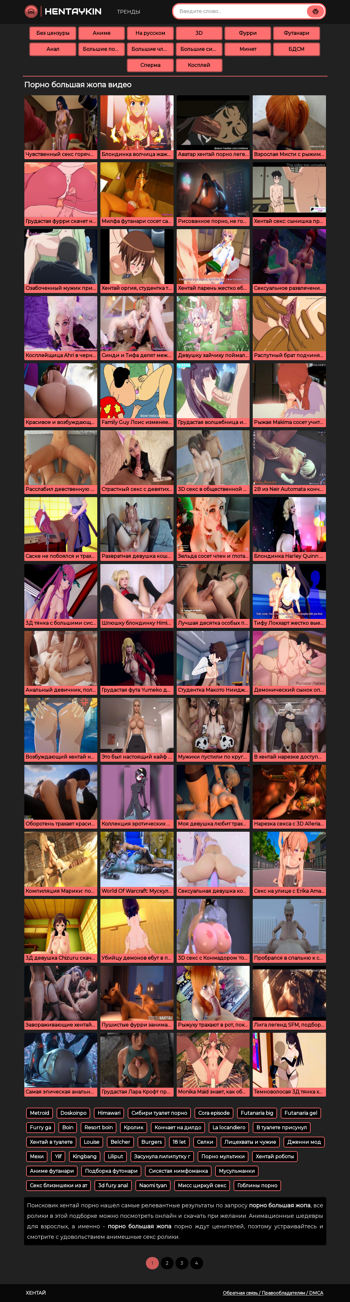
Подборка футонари (111, 1171)
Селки (205, 1142)
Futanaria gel (300, 1113)
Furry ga (40, 1128)
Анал (52, 49)
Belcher (120, 1142)
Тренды (128, 12)
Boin (67, 1128)
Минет (247, 49)
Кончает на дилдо (178, 1128)
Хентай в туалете (51, 1142)
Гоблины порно (257, 1186)
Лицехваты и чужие (250, 1142)
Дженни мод (304, 1142)
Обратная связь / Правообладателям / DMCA (273, 1293)
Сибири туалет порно (159, 1113)
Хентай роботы (275, 1157)
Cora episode (214, 1113)
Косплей (199, 65)
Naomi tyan (153, 1186)
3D (199, 33)
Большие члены (152, 49)
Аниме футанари (52, 1171)
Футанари (296, 33)
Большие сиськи (201, 49)
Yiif (58, 1157)
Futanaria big (257, 1113)
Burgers (151, 1142)
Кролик (133, 1128)
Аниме (102, 33)
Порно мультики (223, 1157)
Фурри (248, 33)
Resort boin (98, 1128)
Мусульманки (237, 1171)
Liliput (115, 1157)
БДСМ (296, 49)
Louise (91, 1142)
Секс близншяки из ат (58, 1186)
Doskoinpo (73, 1113)
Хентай (36, 1293)
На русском (150, 33)
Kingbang (85, 1157)
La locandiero (228, 1128)
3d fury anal (113, 1186)
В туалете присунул (281, 1128)
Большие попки (104, 49)
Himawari (109, 1113)
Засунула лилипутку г (162, 1157)
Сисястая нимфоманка (178, 1171)
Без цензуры (53, 33)
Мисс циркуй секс (202, 1186)
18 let (179, 1142)
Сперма (150, 65)
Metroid (39, 1113)
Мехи (37, 1157)
